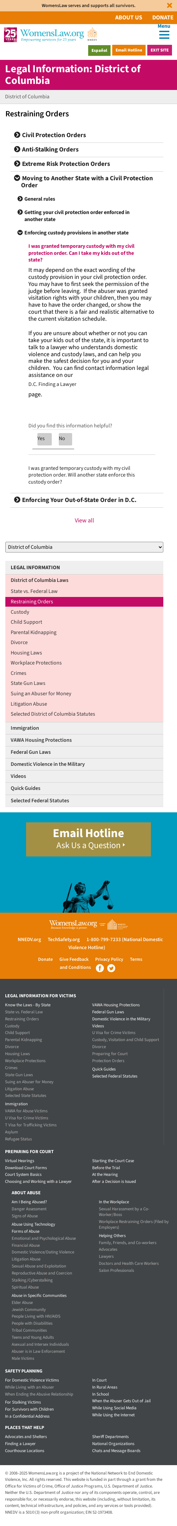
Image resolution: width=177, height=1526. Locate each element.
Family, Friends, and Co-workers (127, 1243)
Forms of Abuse (25, 1231)
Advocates (108, 1249)
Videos (18, 776)
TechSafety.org (64, 939)
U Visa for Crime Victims (26, 1118)
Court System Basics (23, 1175)
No (62, 438)
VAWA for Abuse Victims (26, 1111)
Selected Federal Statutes (40, 800)
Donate (163, 17)
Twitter (111, 968)
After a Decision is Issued (114, 1182)
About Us (128, 17)
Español (99, 50)
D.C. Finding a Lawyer (52, 384)
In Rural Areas (104, 1387)
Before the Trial (106, 1168)
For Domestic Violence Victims (32, 1380)
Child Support (26, 622)
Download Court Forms (26, 1168)
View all (84, 520)
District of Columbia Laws (39, 580)
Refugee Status (18, 1139)
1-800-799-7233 (103, 939)
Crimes (18, 673)
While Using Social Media (114, 1408)
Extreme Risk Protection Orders (62, 164)
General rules (39, 199)
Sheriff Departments (110, 1437)
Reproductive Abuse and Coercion (42, 1273)
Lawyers (106, 1256)
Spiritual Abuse (25, 1287)
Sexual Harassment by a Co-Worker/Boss (124, 1212)
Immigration (25, 728)
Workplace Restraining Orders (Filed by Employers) (134, 1224)
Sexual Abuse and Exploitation (39, 1266)
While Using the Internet (113, 1415)
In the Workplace (114, 1202)
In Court (99, 1380)
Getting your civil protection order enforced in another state (77, 216)
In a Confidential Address (27, 1416)
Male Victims (23, 1358)
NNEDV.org (29, 939)
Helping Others (112, 1236)
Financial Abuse (26, 1245)
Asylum (11, 1132)
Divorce (19, 642)
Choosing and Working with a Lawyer (38, 1182)
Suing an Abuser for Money (41, 693)
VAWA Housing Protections (41, 740)
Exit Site (160, 50)
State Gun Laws (28, 683)
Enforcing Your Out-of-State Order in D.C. (75, 500)
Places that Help (24, 1427)
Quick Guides (25, 788)
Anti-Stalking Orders (46, 149)
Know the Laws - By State (27, 1005)
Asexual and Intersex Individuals (40, 1344)
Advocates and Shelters (26, 1437)
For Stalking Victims (23, 1402)
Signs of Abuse (25, 1216)
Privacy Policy (109, 959)
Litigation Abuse (29, 704)
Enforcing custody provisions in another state (76, 232)
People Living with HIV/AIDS (36, 1316)
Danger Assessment (29, 1209)
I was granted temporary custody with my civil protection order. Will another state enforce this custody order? (81, 475)
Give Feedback (73, 959)
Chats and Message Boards (116, 1451)
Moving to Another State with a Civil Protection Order (83, 182)
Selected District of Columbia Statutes (53, 714)
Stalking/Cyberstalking (32, 1280)
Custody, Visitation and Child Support (125, 1040)
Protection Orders (108, 1061)
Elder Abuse (22, 1303)
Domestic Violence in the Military (48, 764)
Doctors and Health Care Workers (129, 1263)
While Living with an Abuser (29, 1387)
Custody (20, 612)
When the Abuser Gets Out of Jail (121, 1401)
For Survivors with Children (29, 1409)
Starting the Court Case (113, 1161)
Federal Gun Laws (31, 752)
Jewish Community (29, 1310)
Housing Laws (26, 652)
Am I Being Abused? (29, 1202)
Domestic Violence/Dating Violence (43, 1252)
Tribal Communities (29, 1330)
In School (100, 1394)
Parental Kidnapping (33, 632)
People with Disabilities (32, 1323)
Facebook (100, 968)
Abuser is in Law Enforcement (38, 1351)
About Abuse (26, 1193)
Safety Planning (23, 1371)
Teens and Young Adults (33, 1337)
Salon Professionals (116, 1270)
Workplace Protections (36, 663)
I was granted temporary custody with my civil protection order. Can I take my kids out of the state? (81, 253)
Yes (41, 438)
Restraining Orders (32, 601)
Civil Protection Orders (50, 135)
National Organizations (113, 1444)
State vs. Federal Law (34, 591)
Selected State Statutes (25, 1096)
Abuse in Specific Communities (39, 1296)
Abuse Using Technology (33, 1224)
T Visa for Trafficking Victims (30, 1125)
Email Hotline (129, 50)
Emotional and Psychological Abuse (44, 1238)
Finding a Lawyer (20, 1444)
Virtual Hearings (19, 1161)
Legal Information (35, 567)
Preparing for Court (110, 1054)
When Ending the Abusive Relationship (39, 1394)
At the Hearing (105, 1175)
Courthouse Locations (24, 1451)
